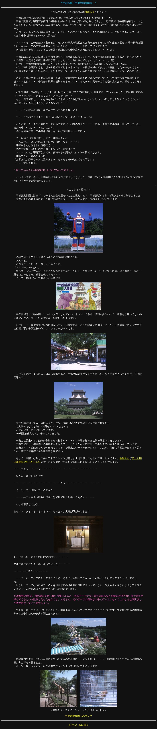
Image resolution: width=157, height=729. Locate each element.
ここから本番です (78, 189)
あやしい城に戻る (78, 724)
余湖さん (124, 458)
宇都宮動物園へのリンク (78, 716)
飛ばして (90, 11)
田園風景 (65, 610)
